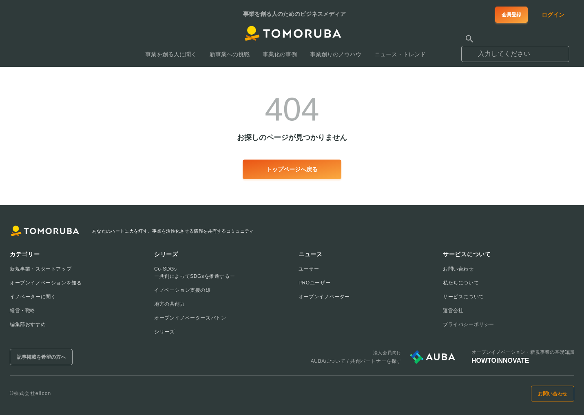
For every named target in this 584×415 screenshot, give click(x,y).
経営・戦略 (22, 310)
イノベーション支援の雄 (182, 290)
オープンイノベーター (324, 297)
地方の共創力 (169, 304)
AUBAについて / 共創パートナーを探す (356, 361)
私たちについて (461, 283)
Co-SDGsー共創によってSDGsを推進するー (194, 272)
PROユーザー (314, 283)
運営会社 (453, 310)
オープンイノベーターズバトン (190, 318)
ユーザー (309, 269)
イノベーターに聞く (33, 297)
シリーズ (164, 332)
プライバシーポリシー (468, 324)
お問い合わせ (458, 269)
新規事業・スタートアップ (40, 269)
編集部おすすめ (28, 324)
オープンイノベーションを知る (46, 283)
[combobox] (515, 50)
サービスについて (463, 297)
